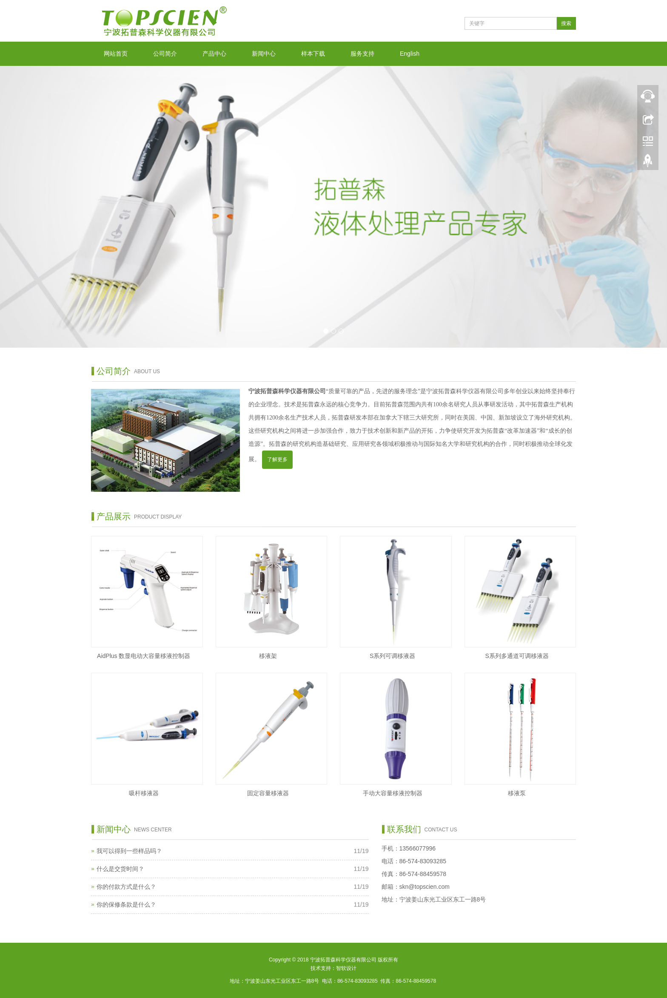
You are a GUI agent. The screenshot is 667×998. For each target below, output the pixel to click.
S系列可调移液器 (392, 655)
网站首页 (116, 53)
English (409, 53)
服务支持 (362, 53)
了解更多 (277, 459)
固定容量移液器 (268, 793)
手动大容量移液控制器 (392, 793)
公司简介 (165, 53)
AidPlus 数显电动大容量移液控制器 (143, 655)
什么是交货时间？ (120, 868)
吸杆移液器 (144, 793)
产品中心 (214, 53)
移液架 (268, 655)
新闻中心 (264, 53)
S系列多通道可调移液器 (517, 655)
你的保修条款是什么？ (126, 904)
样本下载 (313, 53)
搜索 (566, 23)
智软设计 (346, 968)
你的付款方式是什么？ (126, 886)
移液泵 (517, 793)
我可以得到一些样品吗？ (129, 851)
